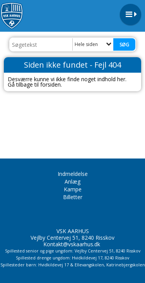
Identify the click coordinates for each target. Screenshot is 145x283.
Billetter (72, 197)
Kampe (73, 189)
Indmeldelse (73, 173)
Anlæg (72, 181)
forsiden (50, 84)
